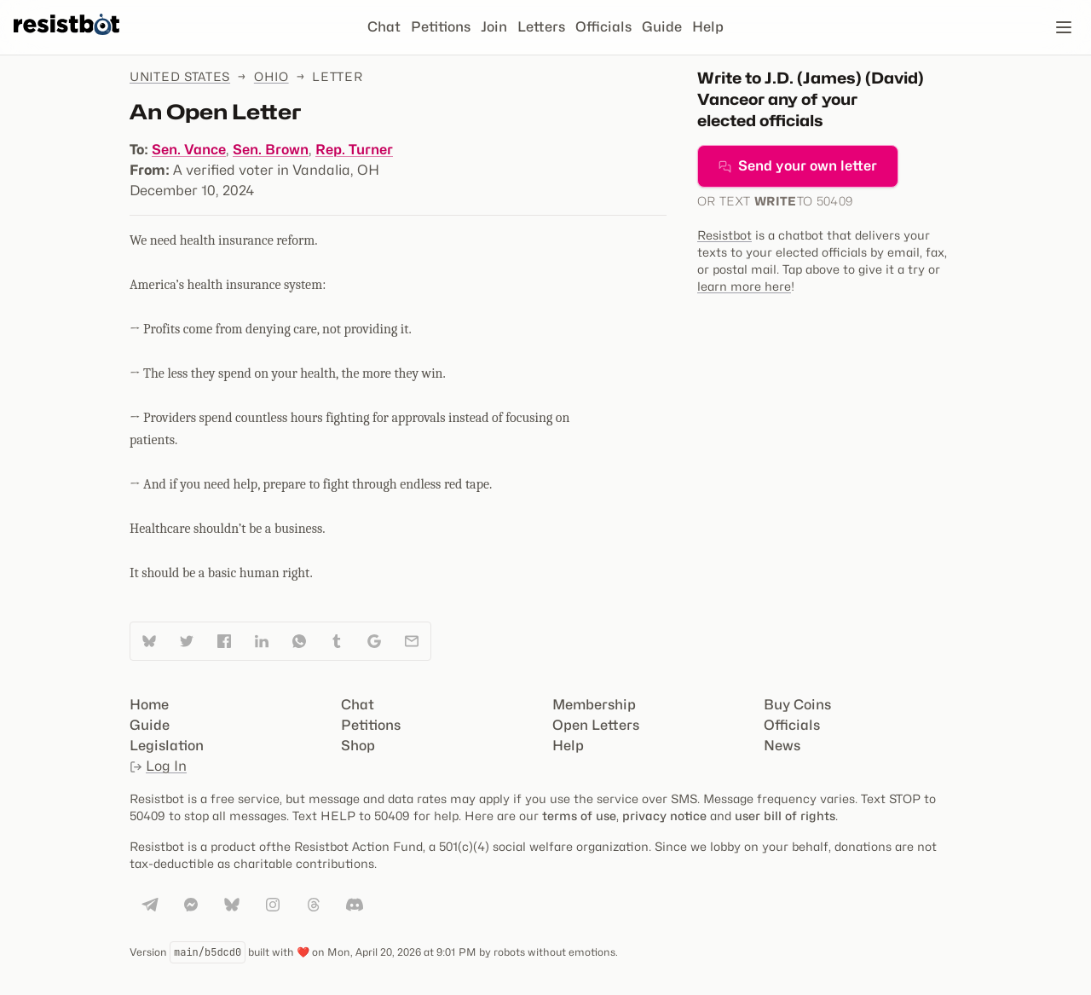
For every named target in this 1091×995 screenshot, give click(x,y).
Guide (662, 27)
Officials (603, 27)
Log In (158, 766)
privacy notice (664, 815)
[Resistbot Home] (66, 41)
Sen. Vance (189, 150)
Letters (541, 27)
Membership (594, 705)
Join (494, 27)
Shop (358, 746)
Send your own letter (798, 166)
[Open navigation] (1063, 27)
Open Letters (595, 725)
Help (708, 27)
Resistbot (724, 235)
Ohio (271, 76)
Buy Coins (797, 705)
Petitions (440, 27)
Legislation (167, 746)
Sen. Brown (271, 150)
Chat (384, 27)
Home (149, 705)
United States (180, 76)
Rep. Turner (354, 150)
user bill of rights (785, 815)
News (782, 746)
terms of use (579, 815)
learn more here (744, 286)
